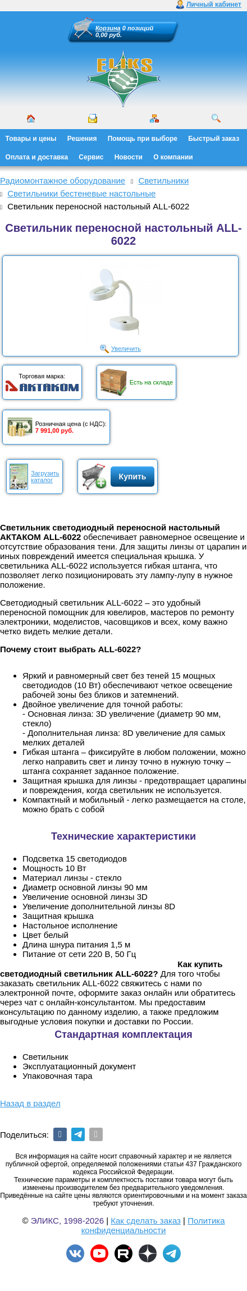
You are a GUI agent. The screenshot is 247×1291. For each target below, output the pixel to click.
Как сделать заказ (146, 1220)
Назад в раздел (30, 1103)
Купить (133, 476)
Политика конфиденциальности (153, 1225)
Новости (129, 157)
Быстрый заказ (213, 139)
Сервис (91, 157)
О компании (173, 157)
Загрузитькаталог (45, 476)
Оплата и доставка (37, 157)
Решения (82, 139)
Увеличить (126, 348)
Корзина (108, 28)
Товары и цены (31, 139)
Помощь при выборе (142, 139)
